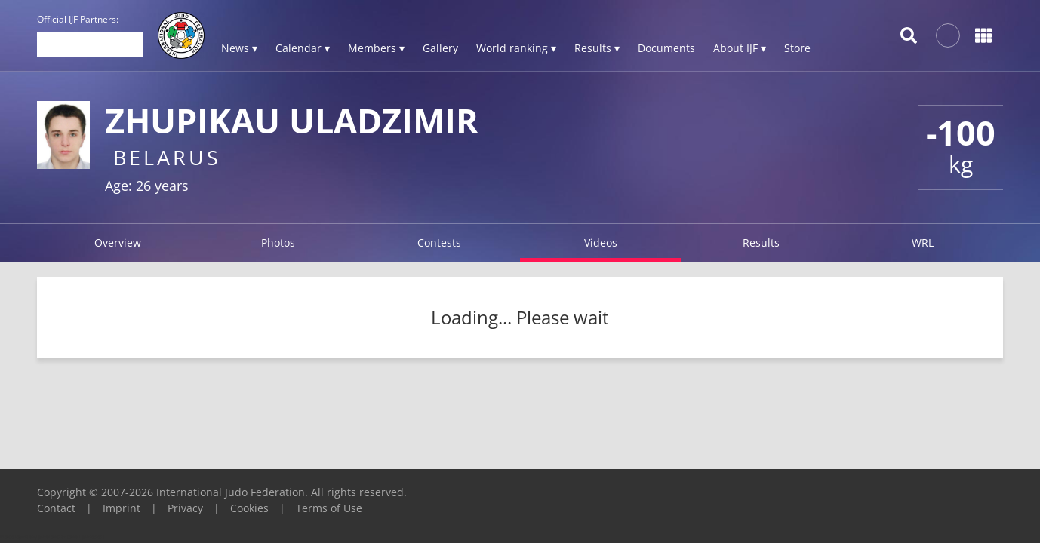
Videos (600, 242)
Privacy (185, 508)
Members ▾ (376, 48)
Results (761, 242)
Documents (666, 48)
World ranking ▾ (516, 48)
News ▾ (239, 48)
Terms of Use (329, 508)
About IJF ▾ (739, 48)
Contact (56, 508)
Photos (278, 242)
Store (797, 48)
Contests (439, 242)
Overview (117, 242)
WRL (923, 242)
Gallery (440, 48)
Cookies (249, 508)
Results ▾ (597, 48)
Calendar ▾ (302, 48)
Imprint (121, 508)
